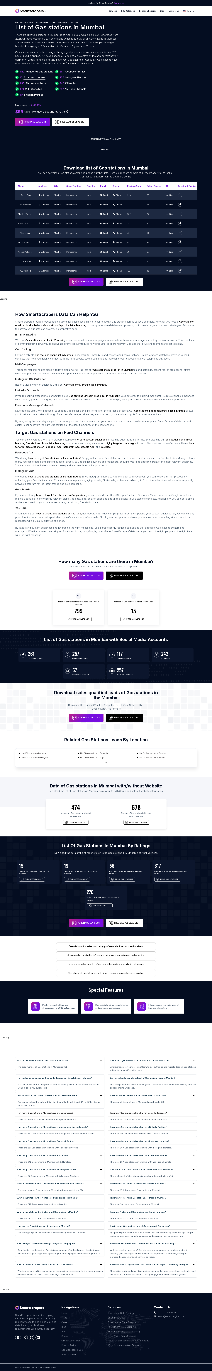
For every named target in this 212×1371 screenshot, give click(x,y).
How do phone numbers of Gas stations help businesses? (45, 1264)
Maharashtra (63, 22)
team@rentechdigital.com (169, 1316)
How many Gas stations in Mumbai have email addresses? (138, 1113)
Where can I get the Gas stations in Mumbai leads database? (139, 1060)
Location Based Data (72, 1349)
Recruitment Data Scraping (122, 1327)
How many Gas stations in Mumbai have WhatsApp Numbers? (47, 1169)
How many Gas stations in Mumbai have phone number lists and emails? (52, 1127)
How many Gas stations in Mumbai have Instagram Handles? (139, 1141)
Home (64, 1313)
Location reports (147, 11)
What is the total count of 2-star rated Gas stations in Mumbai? (47, 1212)
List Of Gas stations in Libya (92, 757)
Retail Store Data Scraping (121, 1336)
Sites (64, 1331)
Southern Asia (41, 22)
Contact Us (119, 3)
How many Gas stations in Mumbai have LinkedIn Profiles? (138, 1127)
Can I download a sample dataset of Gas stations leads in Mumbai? (142, 1078)
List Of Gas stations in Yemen (152, 757)
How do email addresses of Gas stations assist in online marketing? (142, 1243)
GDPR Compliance (71, 1340)
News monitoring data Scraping (124, 1331)
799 (79, 611)
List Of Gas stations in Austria (33, 753)
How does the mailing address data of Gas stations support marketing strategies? (149, 1264)
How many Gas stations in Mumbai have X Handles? (42, 1155)
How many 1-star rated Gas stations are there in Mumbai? (137, 1212)
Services (113, 11)
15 (133, 611)
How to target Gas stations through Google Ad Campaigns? (46, 1243)
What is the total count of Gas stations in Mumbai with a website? (141, 1169)
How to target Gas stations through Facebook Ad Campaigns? (139, 1226)
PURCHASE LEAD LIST (32, 122)
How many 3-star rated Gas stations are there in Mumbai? (137, 1198)
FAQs (64, 1317)
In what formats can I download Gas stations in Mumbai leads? (47, 1095)
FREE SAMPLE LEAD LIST (70, 122)
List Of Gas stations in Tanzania (94, 753)
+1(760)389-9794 (165, 1312)
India (53, 22)
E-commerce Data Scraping (122, 1322)
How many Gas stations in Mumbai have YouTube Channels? (138, 1155)
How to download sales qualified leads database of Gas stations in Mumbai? (54, 1078)
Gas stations (20, 22)
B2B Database (128, 11)
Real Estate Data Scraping (121, 1313)
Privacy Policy (68, 1345)
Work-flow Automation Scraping (124, 1345)
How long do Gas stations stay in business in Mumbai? (43, 1226)
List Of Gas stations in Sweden (153, 753)
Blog (162, 11)
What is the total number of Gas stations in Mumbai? (42, 1060)
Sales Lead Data (116, 1317)
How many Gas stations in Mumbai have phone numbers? (45, 1113)
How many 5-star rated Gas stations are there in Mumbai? (137, 1183)
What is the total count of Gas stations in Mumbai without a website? (50, 1183)
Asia (31, 22)
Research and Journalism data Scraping (128, 1340)
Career (64, 1322)
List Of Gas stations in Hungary (34, 757)
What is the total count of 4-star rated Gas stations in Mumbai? (47, 1198)
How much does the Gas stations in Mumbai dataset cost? (137, 1095)
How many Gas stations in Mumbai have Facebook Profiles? (46, 1141)
